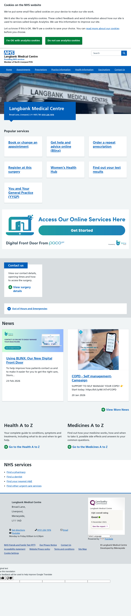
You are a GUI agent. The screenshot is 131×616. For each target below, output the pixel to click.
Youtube (16, 533)
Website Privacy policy (39, 549)
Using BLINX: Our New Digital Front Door (29, 360)
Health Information (84, 69)
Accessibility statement (14, 549)
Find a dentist (14, 476)
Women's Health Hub (63, 169)
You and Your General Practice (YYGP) (20, 192)
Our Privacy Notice (48, 545)
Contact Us (120, 69)
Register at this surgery (20, 169)
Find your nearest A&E (19, 481)
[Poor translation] (9, 578)
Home (9, 69)
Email (65, 530)
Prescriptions (41, 69)
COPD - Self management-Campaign (92, 378)
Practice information (61, 69)
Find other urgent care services (24, 485)
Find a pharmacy (16, 472)
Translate (106, 539)
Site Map (82, 549)
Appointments (23, 69)
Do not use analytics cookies (64, 40)
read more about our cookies (102, 28)
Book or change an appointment (22, 144)
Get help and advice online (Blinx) (61, 146)
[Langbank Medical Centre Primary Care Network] (21, 57)
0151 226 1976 (48, 114)
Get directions (18, 530)
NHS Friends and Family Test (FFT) (19, 545)
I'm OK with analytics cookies (23, 40)
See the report (98, 526)
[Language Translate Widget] (100, 536)
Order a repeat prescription (104, 144)
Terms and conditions (64, 549)
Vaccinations (104, 69)
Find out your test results (107, 169)
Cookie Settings (11, 553)
